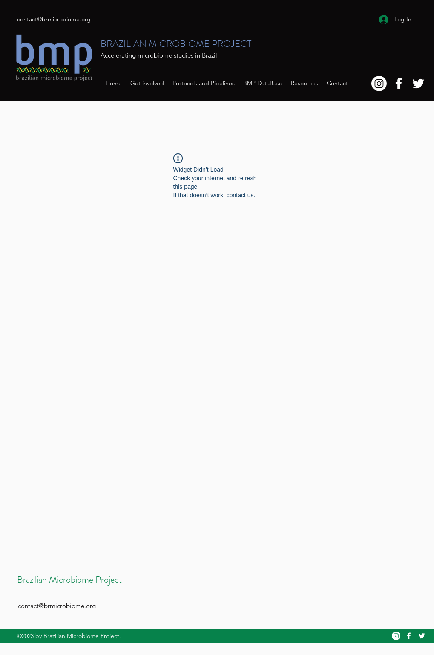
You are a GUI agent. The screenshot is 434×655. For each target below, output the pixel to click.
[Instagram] (379, 83)
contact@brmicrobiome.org (54, 19)
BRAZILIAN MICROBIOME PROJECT (176, 43)
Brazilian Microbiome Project (69, 579)
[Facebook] (398, 83)
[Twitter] (418, 83)
